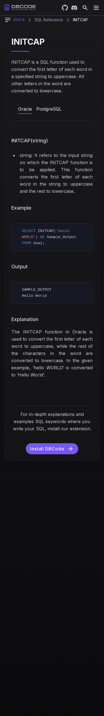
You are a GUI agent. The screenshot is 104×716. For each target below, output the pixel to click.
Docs (19, 20)
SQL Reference (49, 19)
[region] (52, 237)
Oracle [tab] (25, 109)
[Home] (19, 7)
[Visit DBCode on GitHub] (65, 8)
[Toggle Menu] (96, 7)
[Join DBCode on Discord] (74, 8)
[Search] (85, 7)
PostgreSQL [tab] (49, 109)
